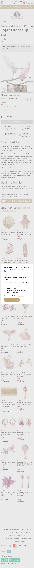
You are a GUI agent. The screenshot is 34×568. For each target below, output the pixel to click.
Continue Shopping (12, 300)
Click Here (20, 296)
